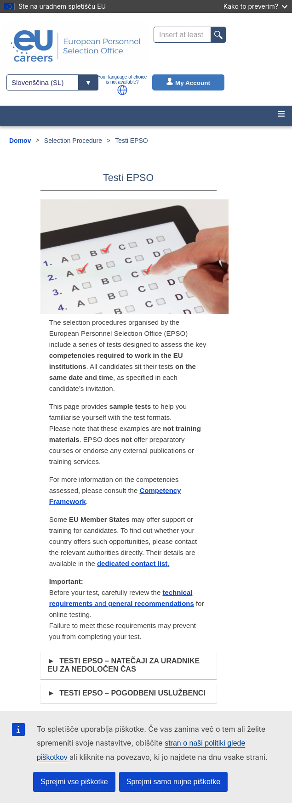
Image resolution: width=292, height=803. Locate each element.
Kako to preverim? (255, 6)
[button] (122, 90)
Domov (20, 140)
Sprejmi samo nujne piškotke (173, 782)
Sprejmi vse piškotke (74, 782)
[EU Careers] (75, 46)
